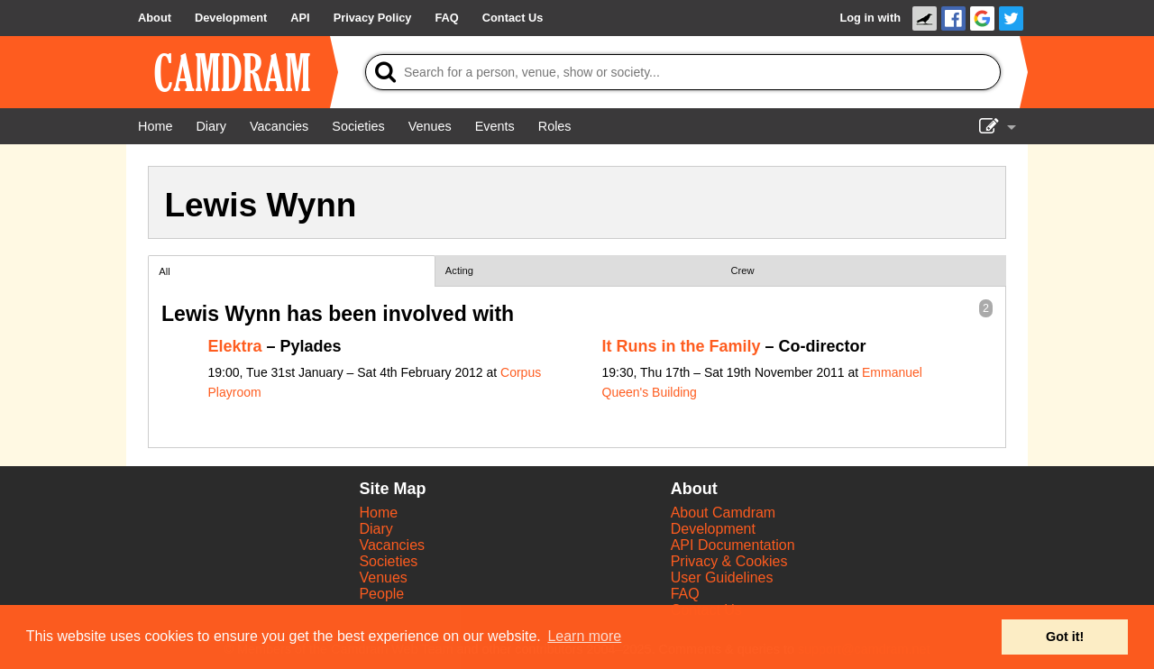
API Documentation (733, 545)
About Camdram (723, 512)
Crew (743, 270)
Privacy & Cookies (729, 561)
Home (378, 512)
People (381, 593)
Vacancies (392, 545)
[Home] (155, 126)
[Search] (683, 72)
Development (713, 528)
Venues (383, 577)
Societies (388, 561)
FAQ (685, 593)
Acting (459, 270)
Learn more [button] (584, 636)
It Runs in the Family (681, 346)
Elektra (235, 346)
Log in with (870, 17)
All (164, 271)
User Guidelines (722, 577)
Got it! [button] (1065, 636)
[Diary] (211, 126)
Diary (375, 528)
